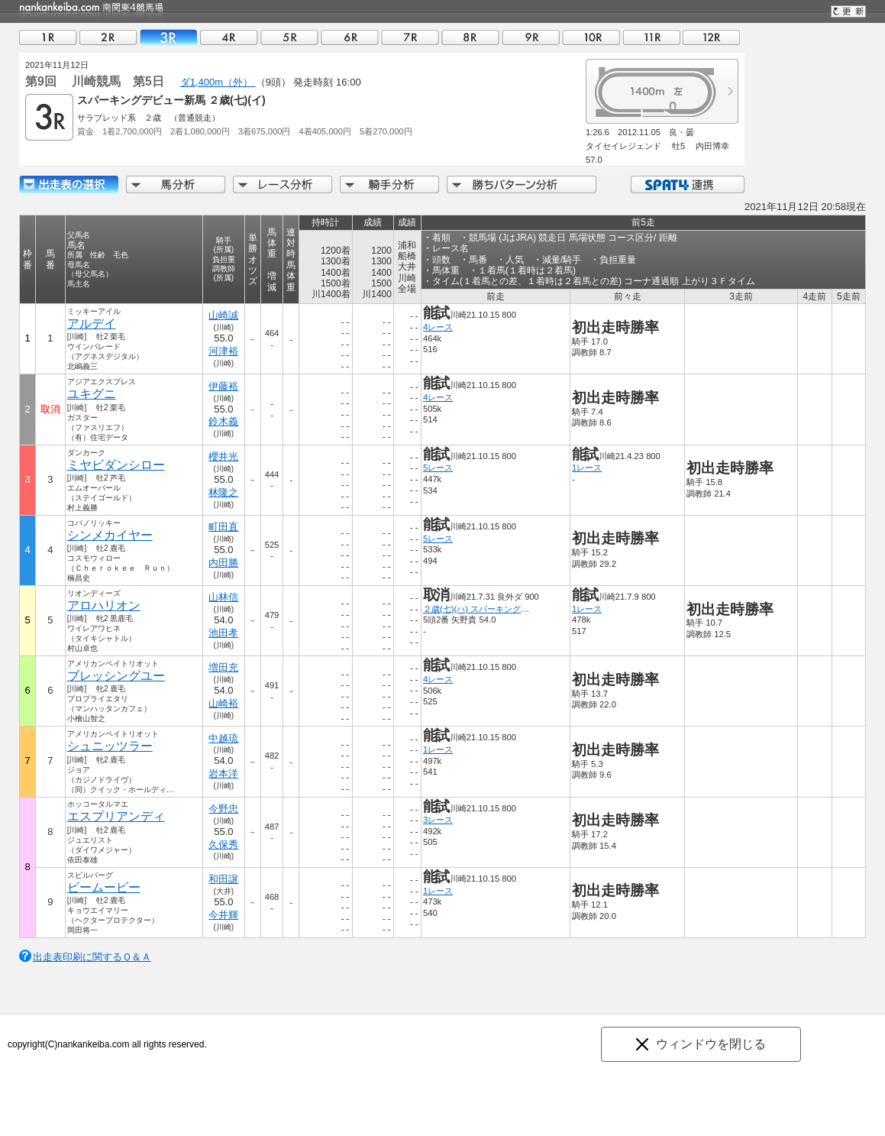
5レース (438, 467)
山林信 (223, 597)
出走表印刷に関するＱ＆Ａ (92, 957)
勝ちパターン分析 (521, 184)
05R (289, 37)
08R (470, 37)
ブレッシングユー (116, 675)
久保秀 (223, 844)
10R (591, 37)
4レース (438, 327)
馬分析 (175, 184)
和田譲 (223, 879)
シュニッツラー (110, 746)
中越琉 (223, 738)
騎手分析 (389, 184)
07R (410, 37)
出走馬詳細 (68, 184)
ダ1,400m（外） (218, 82)
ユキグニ (91, 393)
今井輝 (223, 915)
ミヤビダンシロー (116, 464)
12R (712, 37)
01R (48, 37)
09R (531, 37)
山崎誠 (223, 315)
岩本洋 (223, 773)
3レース (438, 819)
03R (169, 37)
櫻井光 (223, 456)
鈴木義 (223, 421)
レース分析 (282, 184)
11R (651, 37)
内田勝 (223, 562)
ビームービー (104, 887)
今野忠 (223, 808)
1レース (587, 467)
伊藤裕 (223, 386)
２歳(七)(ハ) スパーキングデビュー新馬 (497, 608)
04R (229, 37)
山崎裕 (223, 703)
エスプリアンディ (116, 816)
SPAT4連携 (686, 184)
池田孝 (223, 633)
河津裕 (223, 351)
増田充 (223, 667)
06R (350, 37)
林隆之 (223, 492)
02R (108, 37)
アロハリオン (104, 605)
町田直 (223, 526)
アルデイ (91, 323)
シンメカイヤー (110, 535)
